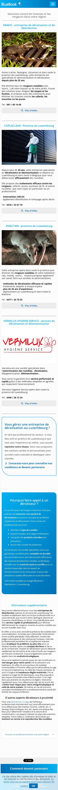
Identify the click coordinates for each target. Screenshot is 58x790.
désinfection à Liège (20, 701)
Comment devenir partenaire (29, 768)
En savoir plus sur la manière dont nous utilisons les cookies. (29, 782)
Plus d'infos (30, 110)
